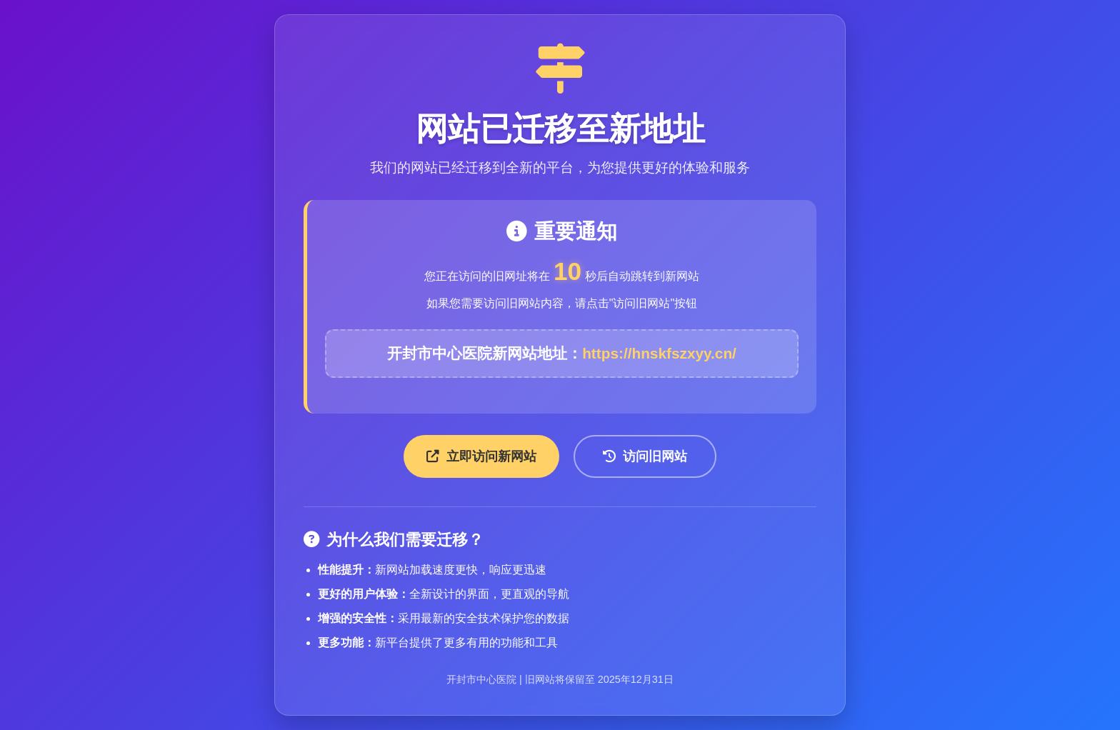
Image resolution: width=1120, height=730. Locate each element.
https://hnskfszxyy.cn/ (659, 353)
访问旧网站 (645, 456)
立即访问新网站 (481, 456)
